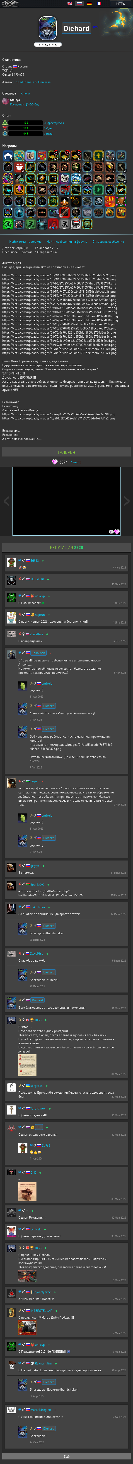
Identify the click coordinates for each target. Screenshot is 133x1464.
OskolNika (37, 907)
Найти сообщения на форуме (67, 241)
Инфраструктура (54, 123)
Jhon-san (38, 653)
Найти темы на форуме (25, 241)
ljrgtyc (34, 866)
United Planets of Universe (32, 82)
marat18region (40, 1410)
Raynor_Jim (43, 1363)
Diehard (48, 705)
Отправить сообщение (108, 241)
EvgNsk (35, 1229)
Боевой (48, 133)
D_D (33, 1172)
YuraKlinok (38, 1108)
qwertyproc (43, 1292)
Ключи (25, 93)
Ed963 (34, 560)
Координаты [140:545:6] (24, 104)
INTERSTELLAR (41, 1310)
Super (34, 781)
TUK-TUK (37, 579)
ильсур (40, 596)
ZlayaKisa (36, 634)
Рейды (48, 128)
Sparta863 (37, 884)
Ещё (67, 1456)
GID (38, 1127)
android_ (48, 683)
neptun (40, 614)
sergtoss (36, 1085)
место (76, 462)
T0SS (37, 1020)
